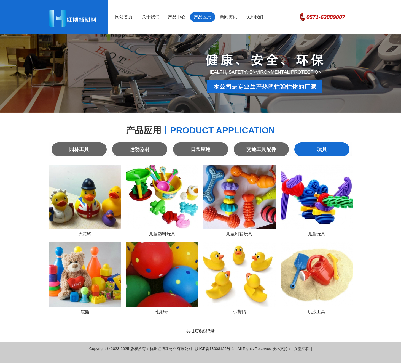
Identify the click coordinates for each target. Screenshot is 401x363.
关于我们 (151, 17)
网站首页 (124, 17)
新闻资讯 (228, 17)
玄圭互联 (301, 349)
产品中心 (176, 17)
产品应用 (202, 17)
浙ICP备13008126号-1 (214, 349)
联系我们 (254, 17)
